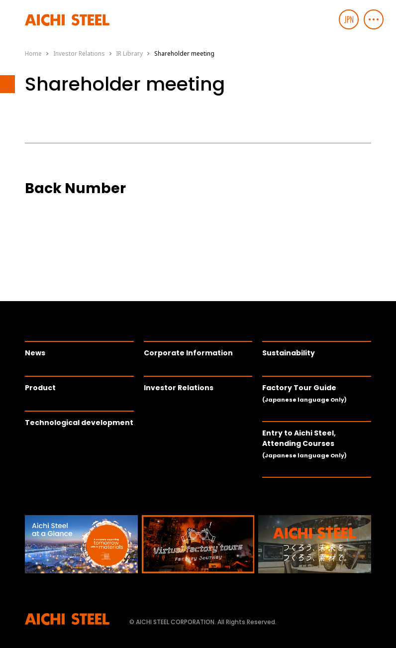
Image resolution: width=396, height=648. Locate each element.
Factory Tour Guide (304, 393)
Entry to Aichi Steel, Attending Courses (304, 443)
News (35, 353)
